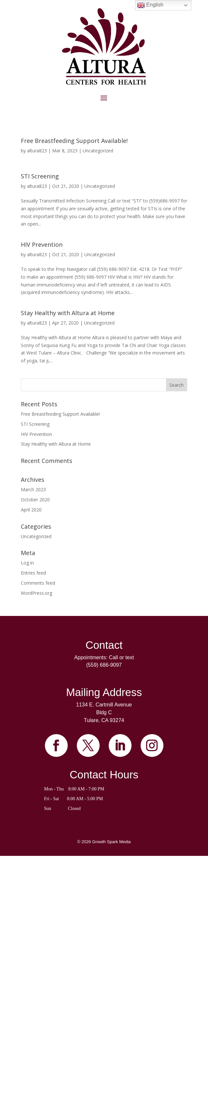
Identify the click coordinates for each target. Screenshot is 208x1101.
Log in (27, 563)
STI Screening (40, 176)
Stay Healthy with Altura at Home (68, 313)
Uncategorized (98, 150)
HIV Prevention (41, 244)
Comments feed (38, 583)
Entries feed (33, 573)
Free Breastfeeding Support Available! (74, 141)
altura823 (37, 150)
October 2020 (35, 499)
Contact (104, 645)
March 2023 (33, 489)
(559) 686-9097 (104, 665)
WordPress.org (36, 593)
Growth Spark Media (111, 841)
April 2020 (31, 510)
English (150, 5)
